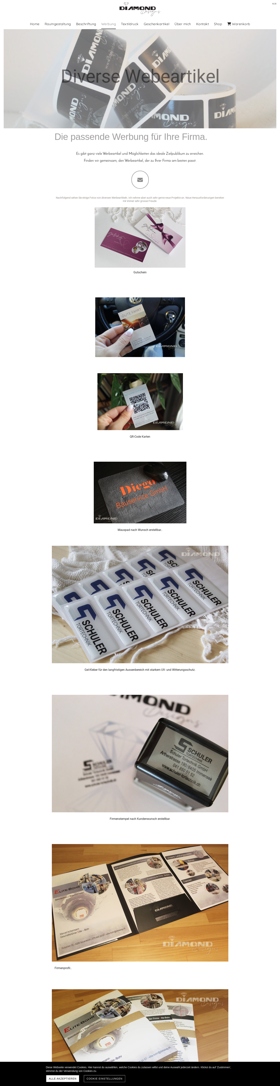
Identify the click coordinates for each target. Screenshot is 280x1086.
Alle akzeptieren (63, 1078)
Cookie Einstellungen (104, 1078)
